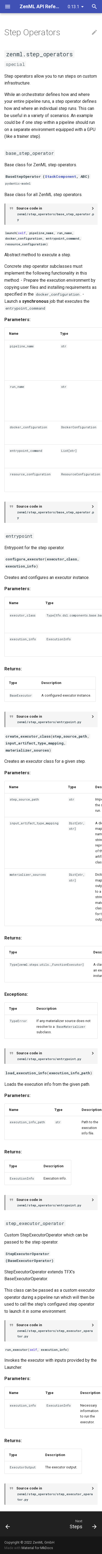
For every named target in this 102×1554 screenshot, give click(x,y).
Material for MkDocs (37, 1548)
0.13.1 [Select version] (73, 6)
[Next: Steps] (82, 1523)
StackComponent (60, 176)
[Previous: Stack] (8, 1523)
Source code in (55, 214)
